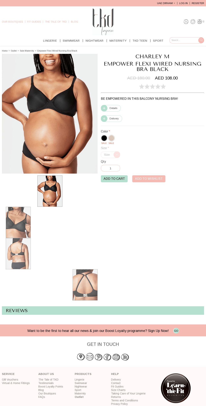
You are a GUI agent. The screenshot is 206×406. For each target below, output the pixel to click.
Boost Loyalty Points (50, 386)
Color (105, 131)
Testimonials (46, 383)
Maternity (117, 40)
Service (8, 373)
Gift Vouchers (10, 379)
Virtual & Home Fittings (16, 383)
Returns (116, 396)
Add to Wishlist (149, 178)
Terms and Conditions (124, 400)
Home (5, 51)
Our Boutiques (12, 21)
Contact (116, 383)
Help (115, 373)
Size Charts (118, 390)
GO (176, 330)
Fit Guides (34, 21)
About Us (46, 373)
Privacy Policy (119, 403)
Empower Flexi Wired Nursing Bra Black (57, 51)
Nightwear (94, 40)
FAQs (41, 396)
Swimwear (71, 40)
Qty (103, 161)
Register (198, 3)
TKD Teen (139, 40)
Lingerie (50, 40)
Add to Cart (114, 178)
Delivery (114, 118)
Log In (183, 3)
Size (105, 148)
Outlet (14, 51)
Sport (158, 40)
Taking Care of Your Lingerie (128, 393)
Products (83, 373)
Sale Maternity (27, 51)
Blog (74, 21)
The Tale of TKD (56, 21)
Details (113, 108)
